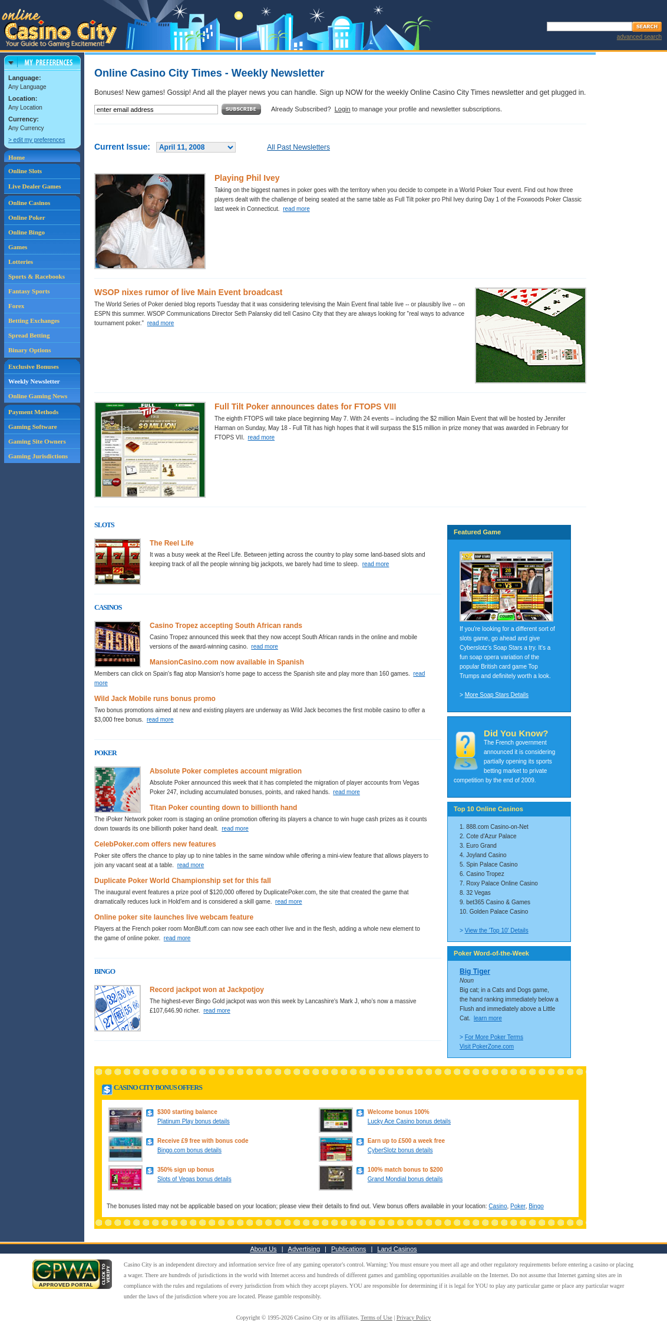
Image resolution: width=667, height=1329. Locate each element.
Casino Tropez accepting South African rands (226, 625)
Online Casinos (29, 202)
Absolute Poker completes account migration (226, 771)
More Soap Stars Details (497, 695)
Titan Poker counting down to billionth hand (223, 808)
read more (296, 209)
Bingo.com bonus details (189, 1150)
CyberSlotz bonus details (400, 1150)
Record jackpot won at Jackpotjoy (207, 990)
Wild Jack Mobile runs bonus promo (155, 699)
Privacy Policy (414, 1317)
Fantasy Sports (29, 291)
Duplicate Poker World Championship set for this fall (182, 881)
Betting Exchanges (34, 320)
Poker (518, 1206)
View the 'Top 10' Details (497, 930)
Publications (348, 1248)
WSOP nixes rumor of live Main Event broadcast (188, 292)
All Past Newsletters (298, 147)
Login (343, 109)
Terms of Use (376, 1317)
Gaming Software (32, 426)
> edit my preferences (36, 140)
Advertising (304, 1248)
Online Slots (25, 170)
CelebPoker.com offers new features (155, 844)
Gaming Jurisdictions (38, 455)
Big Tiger (475, 971)
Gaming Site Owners (37, 441)
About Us (263, 1248)
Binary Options (29, 349)
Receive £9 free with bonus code (203, 1141)
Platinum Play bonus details (193, 1121)
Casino (497, 1206)
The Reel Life (172, 543)
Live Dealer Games (34, 186)
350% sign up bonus (185, 1169)
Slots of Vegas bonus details (194, 1179)
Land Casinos (397, 1248)
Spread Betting (28, 335)
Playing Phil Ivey (247, 178)
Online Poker (26, 217)
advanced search (639, 37)
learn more (488, 1018)
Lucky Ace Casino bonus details (409, 1121)
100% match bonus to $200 (405, 1169)
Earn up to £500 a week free (406, 1141)
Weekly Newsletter (34, 381)
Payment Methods (33, 411)
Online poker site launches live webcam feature (173, 917)
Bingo (536, 1206)
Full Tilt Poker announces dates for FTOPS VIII (305, 406)
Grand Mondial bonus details (405, 1179)
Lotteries (20, 261)
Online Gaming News (37, 395)
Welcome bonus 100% (399, 1112)
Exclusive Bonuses (33, 366)
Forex (16, 305)
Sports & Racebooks (36, 276)
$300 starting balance (187, 1112)
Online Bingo (26, 232)
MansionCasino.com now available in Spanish (227, 662)
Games (17, 246)
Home (16, 157)
